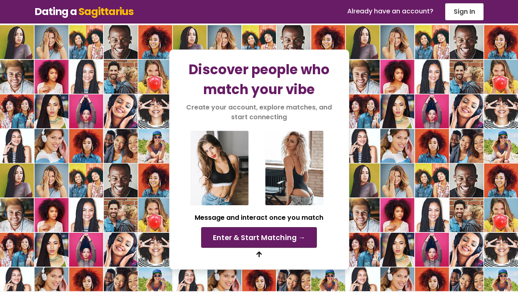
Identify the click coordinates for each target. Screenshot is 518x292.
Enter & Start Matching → (259, 237)
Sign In (464, 11)
